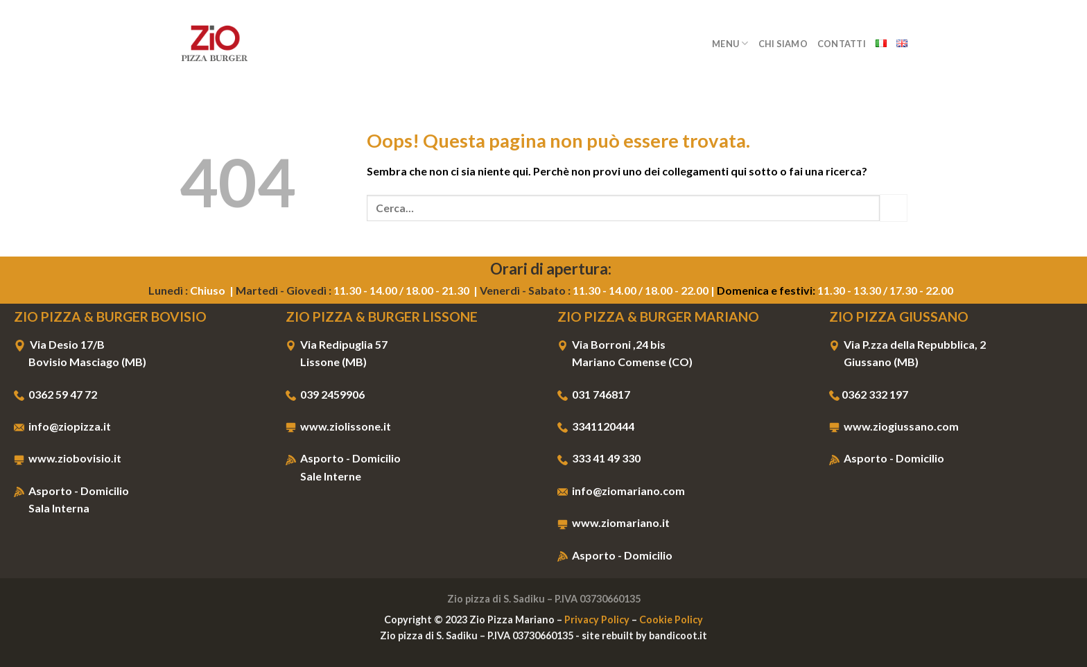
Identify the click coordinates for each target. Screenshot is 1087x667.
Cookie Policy (671, 619)
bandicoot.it (678, 635)
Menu (730, 43)
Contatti (841, 43)
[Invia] (893, 207)
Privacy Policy (596, 619)
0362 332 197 (875, 394)
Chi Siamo (783, 43)
